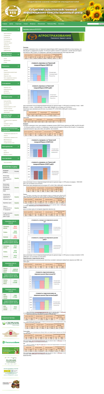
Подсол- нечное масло (5, 270)
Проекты (6, 70)
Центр (11, 23)
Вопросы (32, 23)
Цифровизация (7, 50)
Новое (5, 150)
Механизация (7, 46)
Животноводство (8, 33)
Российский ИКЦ (8, 102)
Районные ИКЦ (51, 23)
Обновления (41, 23)
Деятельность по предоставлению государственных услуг (9, 141)
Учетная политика (8, 108)
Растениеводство (8, 39)
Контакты (61, 23)
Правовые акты (7, 87)
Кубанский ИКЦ (7, 101)
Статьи (5, 62)
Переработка (7, 48)
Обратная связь (7, 76)
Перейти (16, 178)
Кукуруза (5, 237)
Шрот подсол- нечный (5, 296)
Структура (18, 23)
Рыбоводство (7, 37)
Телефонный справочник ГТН (11, 133)
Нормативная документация (10, 72)
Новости (6, 135)
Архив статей (7, 125)
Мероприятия (7, 93)
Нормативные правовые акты (11, 137)
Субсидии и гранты (8, 123)
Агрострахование (8, 162)
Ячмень (5, 232)
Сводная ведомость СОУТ (10, 106)
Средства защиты (8, 42)
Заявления (6, 74)
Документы (6, 152)
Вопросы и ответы (8, 154)
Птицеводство (7, 35)
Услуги (26, 23)
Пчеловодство (7, 41)
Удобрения (6, 44)
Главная (4, 23)
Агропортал (6, 104)
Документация (7, 60)
